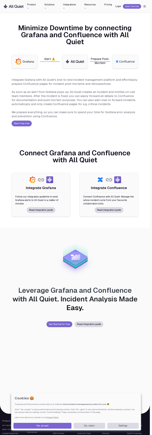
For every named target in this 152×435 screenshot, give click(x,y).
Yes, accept (42, 425)
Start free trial (132, 6)
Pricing (108, 4)
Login (118, 6)
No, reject (89, 425)
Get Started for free (59, 324)
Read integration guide (41, 210)
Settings (123, 425)
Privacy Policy (52, 417)
